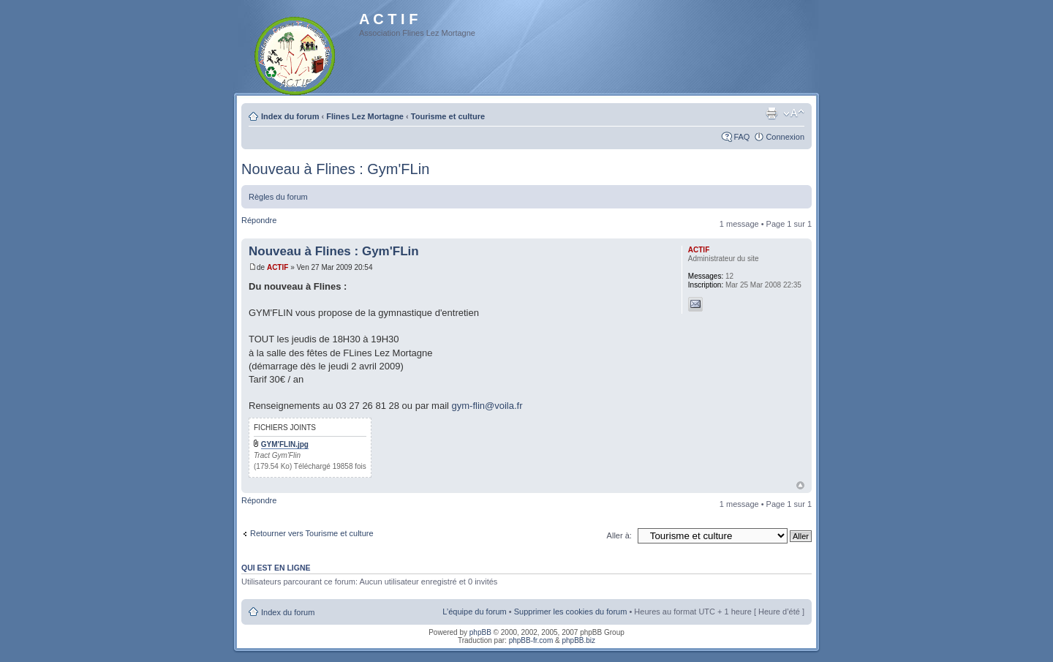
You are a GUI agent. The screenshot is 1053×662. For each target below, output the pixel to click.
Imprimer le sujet (771, 113)
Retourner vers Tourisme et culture (312, 533)
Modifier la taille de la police (793, 113)
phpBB (480, 632)
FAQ (741, 136)
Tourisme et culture (448, 116)
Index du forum (290, 116)
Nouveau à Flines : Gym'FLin (335, 169)
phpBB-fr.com (531, 640)
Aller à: (619, 535)
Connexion (785, 136)
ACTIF (277, 267)
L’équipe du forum (474, 611)
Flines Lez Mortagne (365, 116)
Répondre (258, 220)
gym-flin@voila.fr (487, 405)
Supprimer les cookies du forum (570, 611)
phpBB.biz (578, 640)
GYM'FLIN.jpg (285, 444)
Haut (800, 485)
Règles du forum (278, 196)
